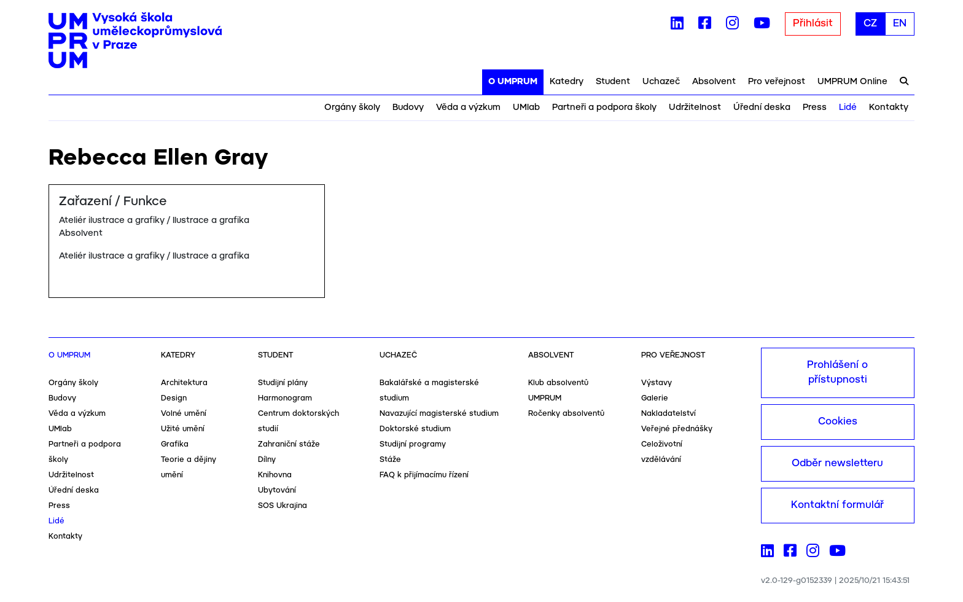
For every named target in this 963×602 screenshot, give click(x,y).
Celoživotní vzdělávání (661, 452)
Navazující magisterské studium (439, 413)
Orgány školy (352, 107)
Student (613, 81)
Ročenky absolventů (566, 413)
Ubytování (277, 490)
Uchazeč (661, 81)
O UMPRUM (512, 81)
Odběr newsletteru (837, 463)
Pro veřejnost (776, 81)
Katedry (566, 81)
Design (174, 398)
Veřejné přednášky (676, 429)
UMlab (526, 107)
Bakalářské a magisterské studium (429, 391)
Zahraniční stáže (289, 444)
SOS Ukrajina (282, 505)
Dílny (267, 459)
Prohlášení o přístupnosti (837, 373)
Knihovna (275, 475)
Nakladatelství (668, 413)
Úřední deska (761, 107)
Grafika (175, 444)
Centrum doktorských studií (298, 421)
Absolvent (714, 81)
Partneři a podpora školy (604, 107)
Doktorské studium (415, 429)
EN (899, 23)
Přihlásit (813, 23)
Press (815, 107)
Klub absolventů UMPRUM (558, 391)
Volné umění (183, 413)
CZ (870, 23)
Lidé (848, 107)
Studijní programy (413, 444)
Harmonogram (285, 398)
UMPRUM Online (852, 81)
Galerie (654, 398)
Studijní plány (283, 383)
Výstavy (656, 383)
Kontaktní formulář (837, 505)
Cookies (837, 421)
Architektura (184, 383)
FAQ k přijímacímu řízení (424, 475)
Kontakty (888, 107)
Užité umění (183, 429)
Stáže (390, 459)
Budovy (408, 107)
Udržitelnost (695, 107)
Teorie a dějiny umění (188, 467)
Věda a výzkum (468, 107)
